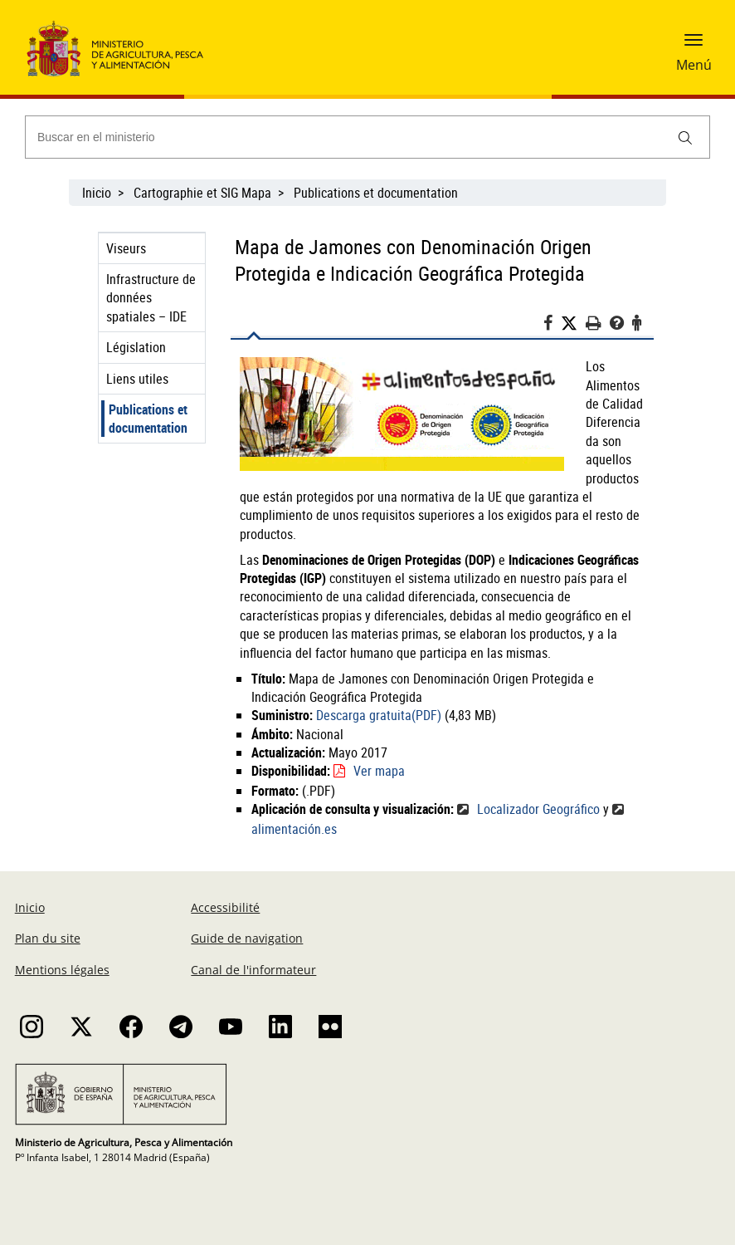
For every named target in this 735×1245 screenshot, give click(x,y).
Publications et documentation (376, 193)
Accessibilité (225, 907)
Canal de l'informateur (253, 970)
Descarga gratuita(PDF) (378, 715)
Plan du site (47, 938)
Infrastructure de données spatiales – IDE (151, 298)
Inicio (96, 193)
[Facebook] (552, 325)
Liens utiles (137, 379)
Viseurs (126, 248)
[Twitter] (573, 323)
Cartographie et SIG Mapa (202, 193)
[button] (693, 46)
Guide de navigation (247, 938)
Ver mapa (379, 771)
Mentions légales (62, 970)
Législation (136, 347)
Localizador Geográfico (538, 809)
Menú (694, 65)
